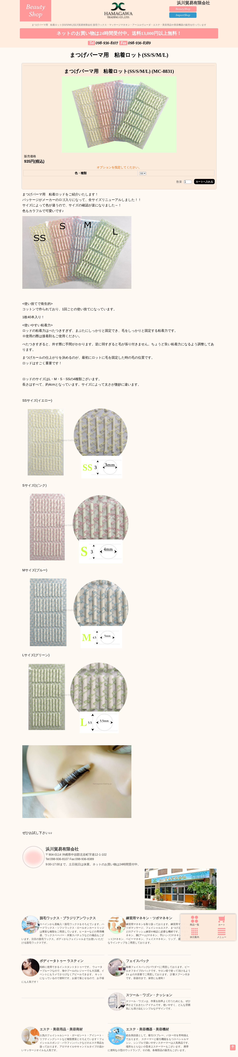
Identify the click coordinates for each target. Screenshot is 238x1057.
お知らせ (79, 1027)
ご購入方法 (79, 1018)
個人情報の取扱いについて (119, 1027)
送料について (119, 1018)
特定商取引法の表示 (159, 1027)
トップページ (40, 1018)
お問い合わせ (40, 1027)
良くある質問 (198, 1018)
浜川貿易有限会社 (64, 852)
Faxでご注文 (158, 1018)
